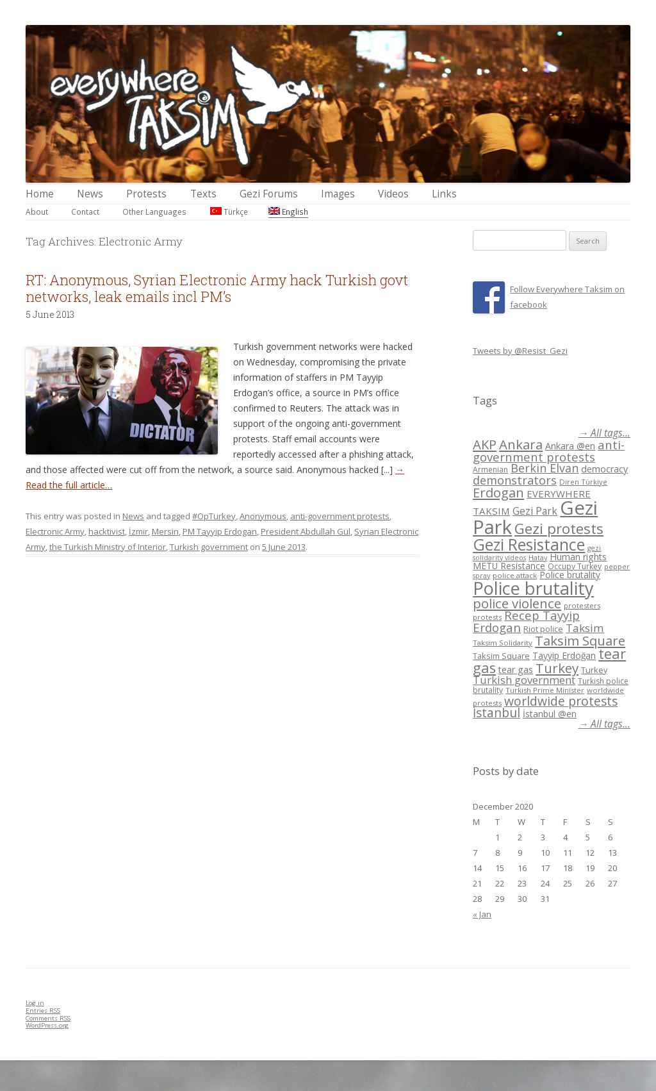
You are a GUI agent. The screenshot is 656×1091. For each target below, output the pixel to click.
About (37, 211)
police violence (517, 603)
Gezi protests (558, 528)
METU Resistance (509, 566)
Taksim (585, 627)
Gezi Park (534, 511)
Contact (85, 211)
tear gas (515, 669)
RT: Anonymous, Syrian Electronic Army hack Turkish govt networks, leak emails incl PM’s (217, 288)
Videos (393, 194)
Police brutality (569, 575)
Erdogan (498, 492)
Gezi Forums (269, 194)
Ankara (521, 444)
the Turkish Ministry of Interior (107, 547)
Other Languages (154, 211)
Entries (43, 1010)
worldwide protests (561, 701)
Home (40, 194)
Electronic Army (55, 531)
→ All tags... (604, 433)
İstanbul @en (550, 714)
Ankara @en (570, 446)
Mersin (165, 531)
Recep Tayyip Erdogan (526, 621)
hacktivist (106, 531)
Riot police (543, 629)
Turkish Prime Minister (544, 690)
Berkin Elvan (544, 468)
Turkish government (209, 547)
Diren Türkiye (583, 482)
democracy (604, 469)
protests (487, 617)
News (90, 194)
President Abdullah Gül (305, 531)
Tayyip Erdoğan (564, 655)
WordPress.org (47, 1025)
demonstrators (515, 480)
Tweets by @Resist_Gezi (520, 350)
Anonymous (263, 516)
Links (444, 194)
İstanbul (496, 712)
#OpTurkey (214, 516)
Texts (203, 194)
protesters (582, 605)
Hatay (538, 557)
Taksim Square (580, 640)
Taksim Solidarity (502, 642)
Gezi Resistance (529, 544)
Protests (146, 194)
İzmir (138, 531)
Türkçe (229, 211)
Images (338, 194)
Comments (48, 1018)
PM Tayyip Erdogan (220, 531)
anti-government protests (340, 516)
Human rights (578, 557)
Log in (35, 1003)
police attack (515, 575)
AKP (484, 444)
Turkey (557, 668)
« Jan (482, 914)
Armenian (490, 469)
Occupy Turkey (575, 566)
